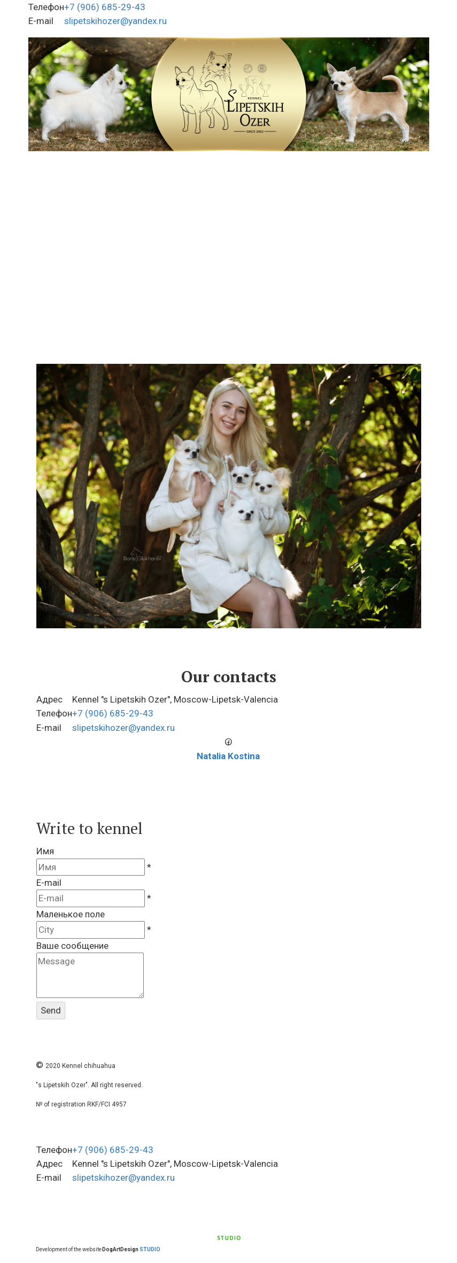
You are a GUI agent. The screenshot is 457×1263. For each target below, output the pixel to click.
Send (51, 1010)
